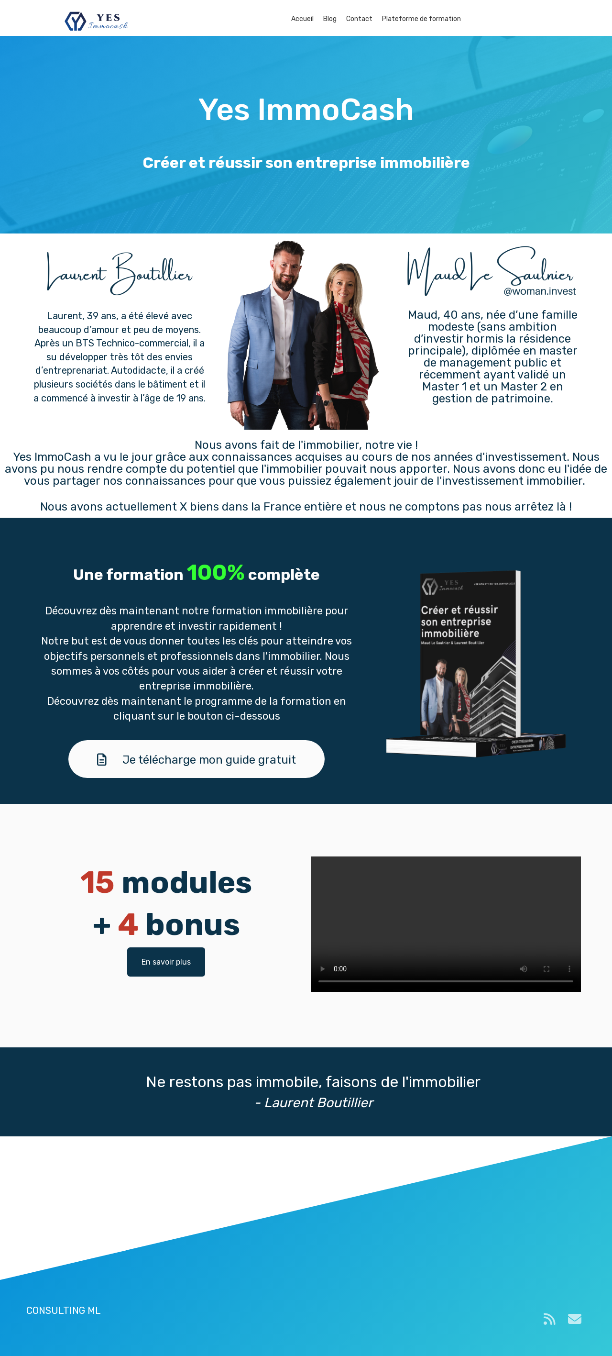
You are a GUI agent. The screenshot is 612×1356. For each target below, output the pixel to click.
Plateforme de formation (421, 19)
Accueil (302, 19)
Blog (330, 19)
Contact (359, 19)
